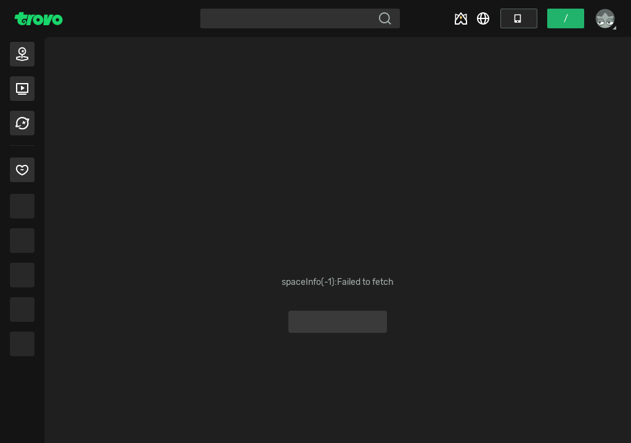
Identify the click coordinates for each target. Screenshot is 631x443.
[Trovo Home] (38, 18)
